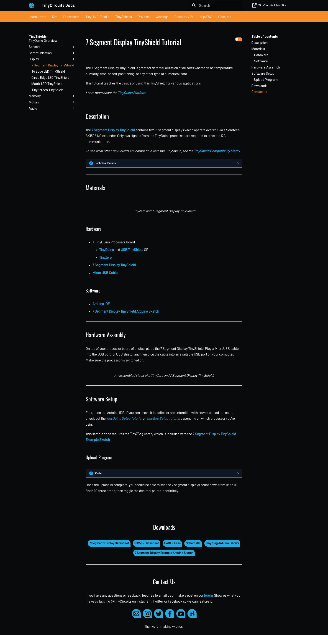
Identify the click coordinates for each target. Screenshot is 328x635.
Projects (144, 17)
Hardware (261, 55)
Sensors (52, 47)
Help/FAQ (205, 17)
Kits (54, 17)
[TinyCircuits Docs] (31, 5)
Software (261, 61)
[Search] (215, 5)
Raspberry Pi (183, 17)
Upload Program (266, 80)
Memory (52, 96)
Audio (52, 108)
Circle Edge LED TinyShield (50, 77)
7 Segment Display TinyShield (52, 65)
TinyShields (123, 17)
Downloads (259, 86)
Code (98, 473)
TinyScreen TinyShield (47, 90)
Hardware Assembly (266, 67)
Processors (71, 17)
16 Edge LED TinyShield (48, 71)
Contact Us (259, 92)
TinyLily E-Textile (97, 17)
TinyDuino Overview (43, 40)
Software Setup (262, 73)
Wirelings (162, 17)
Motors (52, 102)
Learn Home (37, 17)
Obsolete (224, 17)
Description (259, 43)
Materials (258, 49)
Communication (52, 53)
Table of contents (264, 36)
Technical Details (105, 163)
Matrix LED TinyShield (46, 84)
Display (52, 59)
